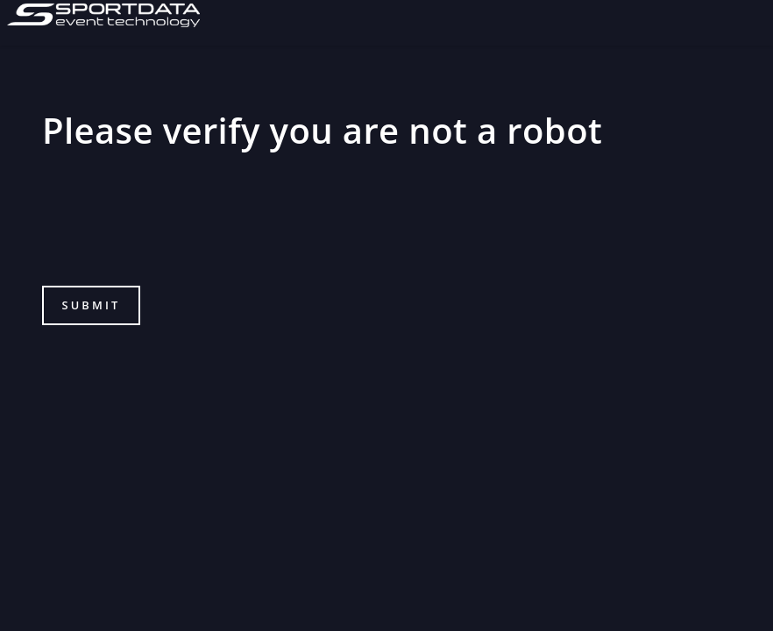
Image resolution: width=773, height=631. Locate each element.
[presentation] (175, 229)
